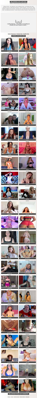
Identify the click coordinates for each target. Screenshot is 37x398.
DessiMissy (10, 156)
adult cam (27, 110)
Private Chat (19, 33)
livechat (27, 184)
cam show (9, 258)
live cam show (27, 317)
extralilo (9, 245)
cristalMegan (27, 260)
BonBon (9, 171)
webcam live (10, 110)
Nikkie (27, 126)
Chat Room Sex (18, 8)
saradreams (27, 215)
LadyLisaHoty (27, 304)
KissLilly (27, 67)
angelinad (9, 215)
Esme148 (27, 245)
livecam (9, 169)
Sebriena (9, 334)
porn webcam (9, 95)
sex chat (27, 391)
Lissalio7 (9, 200)
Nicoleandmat (9, 82)
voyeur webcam (27, 80)
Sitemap (9, 396)
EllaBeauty (27, 141)
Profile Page (26, 33)
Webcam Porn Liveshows (10, 8)
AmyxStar (27, 171)
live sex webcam (27, 273)
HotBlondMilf (27, 319)
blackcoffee (10, 230)
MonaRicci (27, 200)
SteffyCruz (27, 52)
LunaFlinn (27, 363)
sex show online (9, 80)
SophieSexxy (10, 141)
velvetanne (27, 334)
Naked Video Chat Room (14, 7)
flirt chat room (27, 258)
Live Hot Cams (29, 7)
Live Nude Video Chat (26, 8)
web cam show (27, 65)
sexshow (9, 154)
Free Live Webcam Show (20, 6)
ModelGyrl (9, 126)
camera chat (10, 391)
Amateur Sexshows (23, 7)
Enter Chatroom (12, 33)
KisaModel (9, 37)
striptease (27, 95)
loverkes (9, 260)
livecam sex (10, 65)
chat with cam (9, 273)
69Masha (9, 289)
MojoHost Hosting (16, 396)
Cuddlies (27, 82)
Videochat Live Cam (6, 7)
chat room (27, 362)
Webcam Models (22, 396)
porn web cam (9, 199)
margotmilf (9, 363)
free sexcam (10, 243)
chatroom (27, 228)
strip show (9, 317)
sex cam (9, 347)
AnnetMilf (9, 67)
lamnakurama (27, 289)
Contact (12, 396)
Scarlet (10, 52)
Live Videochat (12, 6)
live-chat (27, 199)
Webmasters (27, 396)
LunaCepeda (10, 378)
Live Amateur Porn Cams (29, 6)
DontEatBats (27, 230)
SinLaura (27, 37)
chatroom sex (9, 288)
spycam (27, 169)
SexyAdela (9, 319)
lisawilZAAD (27, 378)
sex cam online (9, 228)
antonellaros (10, 304)
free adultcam (9, 184)
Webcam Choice (6, 6)
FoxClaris (27, 156)
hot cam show (27, 154)
